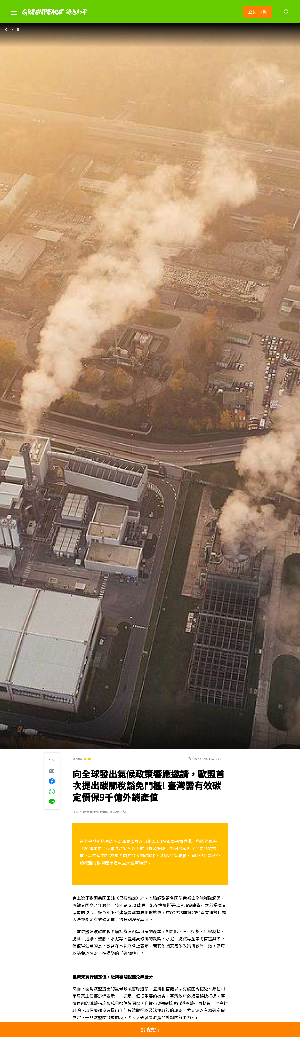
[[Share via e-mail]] (52, 771)
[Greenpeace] (55, 19)
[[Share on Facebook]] (52, 781)
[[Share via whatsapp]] (52, 791)
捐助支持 (150, 1029)
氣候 (87, 758)
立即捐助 (258, 11)
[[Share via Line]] (52, 802)
